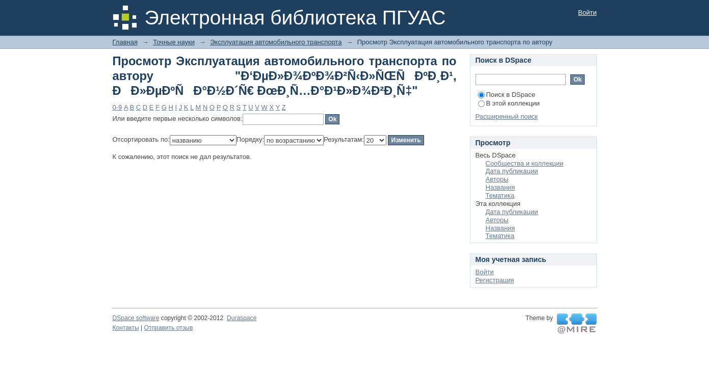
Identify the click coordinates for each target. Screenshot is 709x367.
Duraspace (241, 318)
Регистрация (495, 280)
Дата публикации (512, 171)
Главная (125, 42)
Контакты (126, 327)
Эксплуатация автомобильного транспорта (276, 42)
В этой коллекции (509, 103)
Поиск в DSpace (506, 94)
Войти (587, 12)
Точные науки (174, 42)
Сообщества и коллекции (525, 163)
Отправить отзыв (168, 327)
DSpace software (136, 318)
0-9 (117, 107)
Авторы (497, 179)
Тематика (500, 195)
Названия (500, 187)
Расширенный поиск (507, 116)
